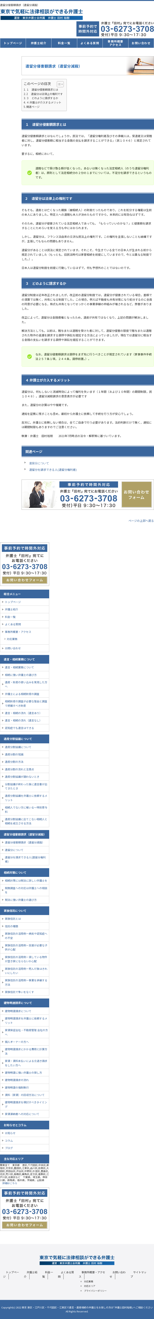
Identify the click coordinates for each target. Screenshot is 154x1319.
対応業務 (12, 639)
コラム (9, 1140)
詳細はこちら (9, 1183)
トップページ (13, 43)
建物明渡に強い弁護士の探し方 (23, 1072)
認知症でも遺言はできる (19, 728)
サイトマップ (138, 1274)
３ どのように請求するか (42, 98)
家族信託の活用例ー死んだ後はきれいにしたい (26, 971)
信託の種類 (11, 926)
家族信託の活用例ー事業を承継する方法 (26, 982)
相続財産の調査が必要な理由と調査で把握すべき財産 (26, 703)
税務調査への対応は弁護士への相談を (26, 890)
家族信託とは (13, 919)
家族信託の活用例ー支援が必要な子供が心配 (26, 947)
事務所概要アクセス (115, 43)
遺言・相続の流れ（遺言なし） (23, 720)
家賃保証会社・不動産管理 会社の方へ (26, 1032)
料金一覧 (64, 43)
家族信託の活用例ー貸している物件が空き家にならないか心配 (26, 959)
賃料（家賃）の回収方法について (25, 1095)
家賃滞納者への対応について (22, 1114)
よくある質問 (89, 43)
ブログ (9, 1148)
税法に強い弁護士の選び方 (21, 900)
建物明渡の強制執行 (17, 1087)
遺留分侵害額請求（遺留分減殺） (25, 842)
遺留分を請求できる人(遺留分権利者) (25, 859)
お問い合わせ (141, 43)
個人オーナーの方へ (17, 1042)
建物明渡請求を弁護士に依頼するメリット (26, 1020)
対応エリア (89, 1285)
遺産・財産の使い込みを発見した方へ (26, 684)
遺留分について (39, 463)
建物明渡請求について (18, 1011)
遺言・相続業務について (19, 667)
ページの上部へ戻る (141, 521)
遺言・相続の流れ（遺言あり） (23, 713)
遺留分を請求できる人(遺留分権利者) (53, 470)
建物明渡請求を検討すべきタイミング (26, 1104)
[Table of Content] (60, 84)
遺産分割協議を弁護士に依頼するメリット (26, 798)
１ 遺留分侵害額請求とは (42, 89)
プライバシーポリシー (95, 1290)
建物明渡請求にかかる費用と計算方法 (26, 1051)
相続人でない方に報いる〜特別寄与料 (26, 809)
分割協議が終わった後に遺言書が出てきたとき (26, 786)
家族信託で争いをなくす (19, 992)
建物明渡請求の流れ (17, 1080)
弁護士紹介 (39, 43)
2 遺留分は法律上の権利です (44, 94)
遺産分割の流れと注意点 (19, 769)
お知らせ (10, 1133)
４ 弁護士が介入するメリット (43, 102)
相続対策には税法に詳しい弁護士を (26, 880)
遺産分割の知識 (14, 754)
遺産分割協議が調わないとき (22, 776)
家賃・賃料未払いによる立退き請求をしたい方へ (26, 1063)
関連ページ (33, 107)
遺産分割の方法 (14, 762)
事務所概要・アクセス (18, 632)
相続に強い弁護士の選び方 (21, 675)
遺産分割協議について (18, 747)
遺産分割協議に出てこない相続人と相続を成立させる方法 (26, 821)
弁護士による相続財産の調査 (22, 694)
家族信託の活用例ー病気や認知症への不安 (26, 936)
